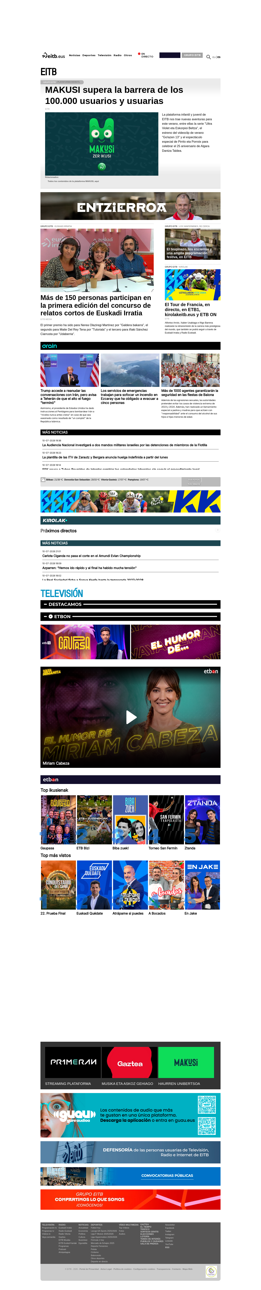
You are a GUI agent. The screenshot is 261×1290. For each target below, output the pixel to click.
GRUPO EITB (192, 55)
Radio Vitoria (64, 1234)
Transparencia (163, 1269)
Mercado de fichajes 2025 (102, 1243)
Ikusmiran (83, 1240)
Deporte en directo (99, 1261)
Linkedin (169, 1241)
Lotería (144, 1236)
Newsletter (170, 1225)
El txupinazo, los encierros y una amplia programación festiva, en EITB (189, 253)
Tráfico (144, 1229)
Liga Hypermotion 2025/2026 (104, 1237)
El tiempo (145, 1227)
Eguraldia (83, 1243)
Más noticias (55, 432)
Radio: (62, 1225)
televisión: (48, 1225)
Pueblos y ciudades (151, 1241)
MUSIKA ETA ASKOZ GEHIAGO (127, 1084)
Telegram (169, 1238)
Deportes (88, 55)
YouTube (169, 1244)
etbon (62, 616)
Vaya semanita (48, 1237)
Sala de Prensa (149, 1244)
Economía (83, 1231)
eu (214, 57)
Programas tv (48, 1231)
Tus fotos (191, 479)
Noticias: (84, 1225)
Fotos (121, 1231)
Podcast (62, 1249)
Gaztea (62, 1237)
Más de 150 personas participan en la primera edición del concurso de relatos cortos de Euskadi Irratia (95, 305)
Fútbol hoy (95, 1228)
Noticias (74, 55)
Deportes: (97, 1225)
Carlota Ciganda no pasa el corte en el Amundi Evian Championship (91, 556)
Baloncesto (96, 1255)
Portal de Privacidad (89, 1269)
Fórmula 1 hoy (97, 1240)
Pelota (94, 1249)
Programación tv (49, 1228)
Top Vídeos (124, 1228)
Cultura (82, 1237)
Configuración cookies (144, 1269)
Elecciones (147, 1234)
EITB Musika (64, 1240)
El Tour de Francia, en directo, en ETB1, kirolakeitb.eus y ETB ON (190, 309)
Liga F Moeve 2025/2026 (102, 1234)
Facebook (169, 1228)
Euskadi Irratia (65, 1228)
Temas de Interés (150, 1239)
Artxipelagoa (64, 1252)
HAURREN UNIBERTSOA (179, 1084)
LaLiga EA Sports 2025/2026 (104, 1231)
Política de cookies (122, 1269)
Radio (118, 55)
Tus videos (191, 484)
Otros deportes (98, 1258)
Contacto (176, 1269)
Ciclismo (95, 1252)
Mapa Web (187, 1269)
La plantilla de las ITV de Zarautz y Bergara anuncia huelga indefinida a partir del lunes (105, 457)
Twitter (168, 1231)
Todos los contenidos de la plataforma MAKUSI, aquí (73, 181)
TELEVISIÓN (61, 594)
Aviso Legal (106, 1269)
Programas (64, 1246)
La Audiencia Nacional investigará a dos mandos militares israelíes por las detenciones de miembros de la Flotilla (124, 445)
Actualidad (83, 1228)
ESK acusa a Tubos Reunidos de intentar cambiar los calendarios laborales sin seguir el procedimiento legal (120, 469)
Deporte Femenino (99, 1246)
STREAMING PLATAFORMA (68, 1084)
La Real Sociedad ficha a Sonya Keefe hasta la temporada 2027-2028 (92, 580)
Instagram (169, 1234)
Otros (128, 55)
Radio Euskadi (65, 1231)
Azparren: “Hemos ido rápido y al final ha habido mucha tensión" (89, 568)
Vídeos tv (46, 1234)
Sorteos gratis (149, 1232)
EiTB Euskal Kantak (68, 1243)
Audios (122, 1234)
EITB (48, 72)
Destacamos (65, 604)
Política (82, 1234)
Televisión (104, 55)
